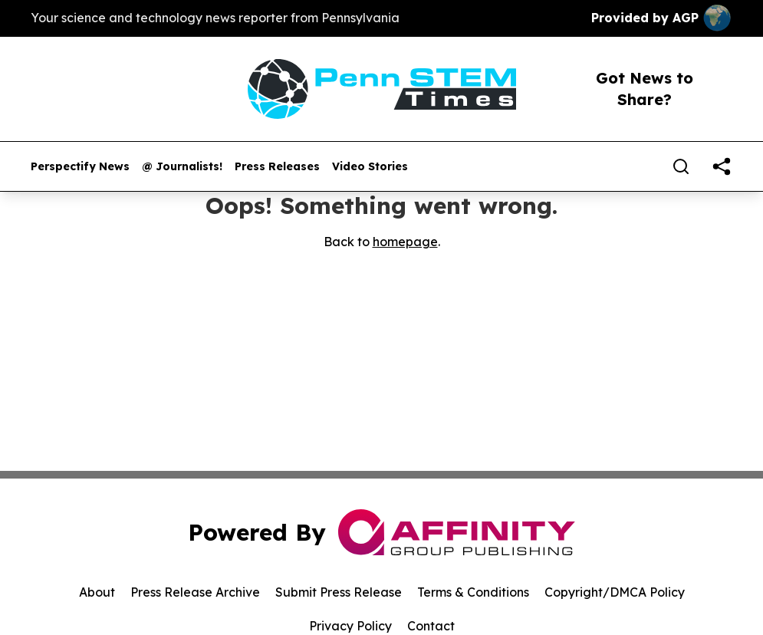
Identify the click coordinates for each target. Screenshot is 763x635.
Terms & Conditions (473, 592)
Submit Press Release (338, 592)
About (97, 592)
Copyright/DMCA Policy (614, 592)
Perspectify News (80, 166)
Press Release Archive (195, 592)
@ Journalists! (182, 166)
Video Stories (370, 166)
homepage (405, 241)
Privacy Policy (350, 625)
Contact (431, 625)
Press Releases (277, 166)
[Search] (681, 166)
